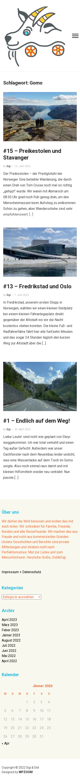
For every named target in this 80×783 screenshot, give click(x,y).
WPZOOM (26, 772)
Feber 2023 (10, 630)
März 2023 (10, 625)
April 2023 (9, 620)
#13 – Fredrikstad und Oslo (37, 286)
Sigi (8, 166)
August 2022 (11, 640)
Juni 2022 (9, 651)
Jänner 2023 (11, 635)
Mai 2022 (9, 656)
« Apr (5, 743)
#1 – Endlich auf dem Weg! (36, 421)
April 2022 (9, 661)
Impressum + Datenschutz (21, 572)
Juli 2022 (9, 645)
